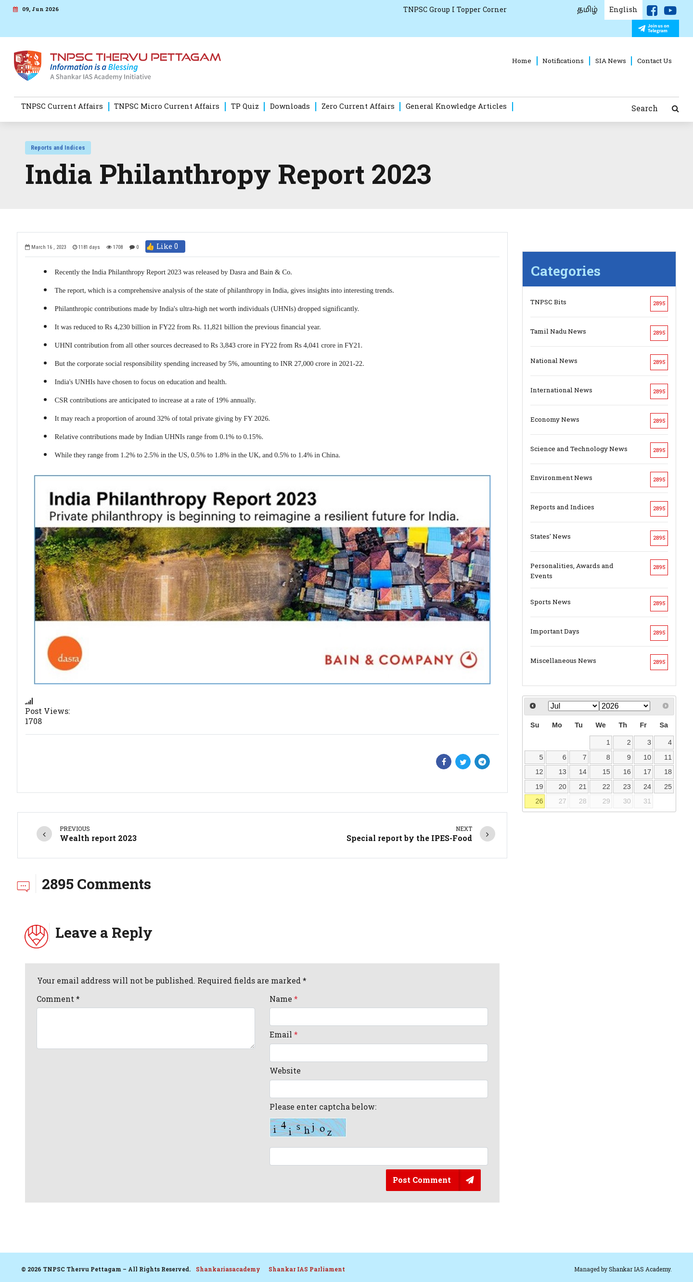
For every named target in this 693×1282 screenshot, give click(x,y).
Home (521, 60)
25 (668, 786)
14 (583, 772)
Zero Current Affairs (358, 106)
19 (539, 786)
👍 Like (165, 246)
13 (562, 772)
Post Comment (422, 1180)
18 (668, 772)
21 (583, 786)
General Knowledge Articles (456, 106)
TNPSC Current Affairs (62, 106)
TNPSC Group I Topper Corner (455, 9)
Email (284, 1034)
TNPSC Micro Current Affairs (166, 106)
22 (606, 786)
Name (284, 999)
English (623, 9)
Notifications (563, 60)
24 (647, 786)
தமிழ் (587, 9)
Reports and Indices (58, 147)
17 (647, 772)
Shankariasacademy (228, 1269)
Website (285, 1070)
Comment (58, 999)
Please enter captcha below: (323, 1120)
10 (647, 757)
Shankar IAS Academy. (640, 1269)
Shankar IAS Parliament (307, 1269)
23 (627, 786)
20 (562, 786)
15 (606, 772)
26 (539, 801)
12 (539, 772)
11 (668, 757)
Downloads (290, 106)
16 (627, 772)
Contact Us (654, 60)
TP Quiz (245, 106)
